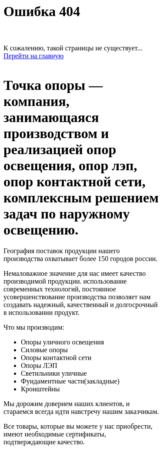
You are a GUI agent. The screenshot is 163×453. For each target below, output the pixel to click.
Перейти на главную (33, 56)
